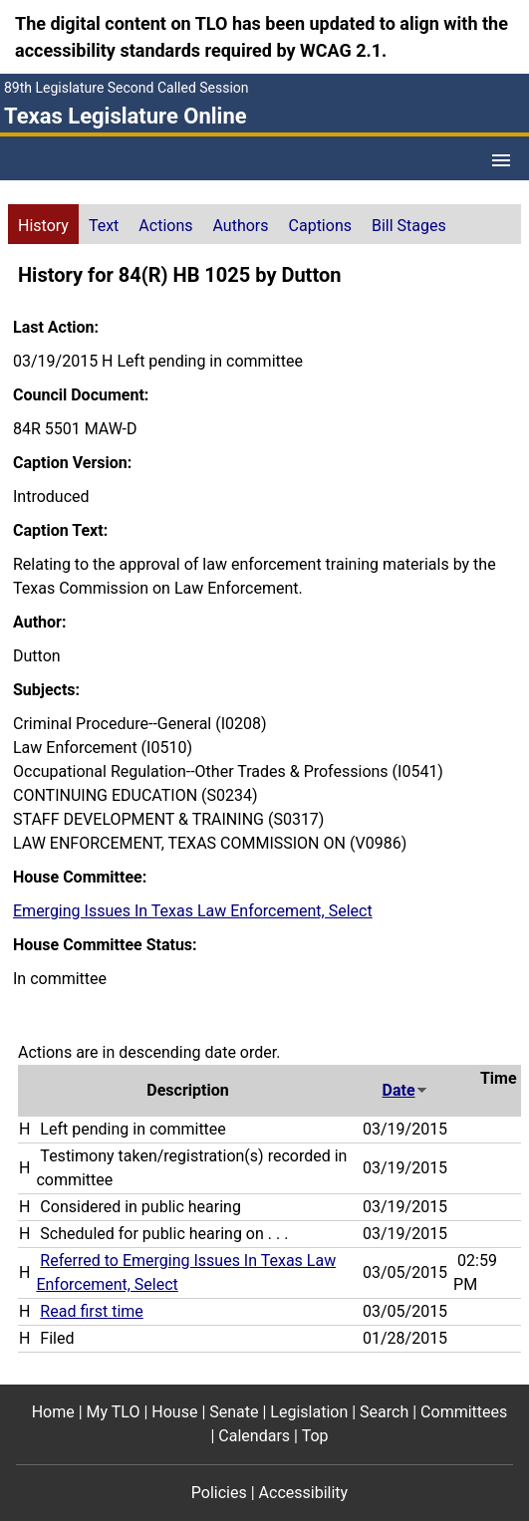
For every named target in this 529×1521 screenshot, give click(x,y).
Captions (320, 225)
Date (405, 1090)
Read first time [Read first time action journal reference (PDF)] (91, 1311)
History (43, 225)
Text (104, 225)
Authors (241, 225)
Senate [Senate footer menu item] (233, 1411)
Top (315, 1435)
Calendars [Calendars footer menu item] (254, 1435)
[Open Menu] (501, 160)
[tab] (43, 224)
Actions (165, 225)
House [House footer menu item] (174, 1411)
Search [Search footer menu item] (384, 1411)
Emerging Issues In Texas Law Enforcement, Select (193, 910)
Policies (219, 1492)
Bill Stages (409, 225)
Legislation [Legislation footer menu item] (309, 1411)
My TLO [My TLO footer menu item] (113, 1411)
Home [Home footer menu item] (53, 1411)
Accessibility (304, 1492)
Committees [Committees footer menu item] (463, 1411)
